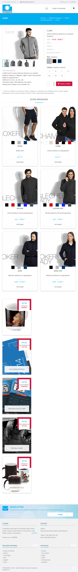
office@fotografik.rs (28, 2)
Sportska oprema (46, 20)
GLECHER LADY (58, 208)
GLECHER (20, 208)
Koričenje (44, 562)
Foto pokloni (45, 553)
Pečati (43, 558)
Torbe (5, 562)
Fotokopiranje (45, 560)
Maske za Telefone (8, 551)
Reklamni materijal (55, 18)
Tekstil (67, 18)
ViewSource (5, 570)
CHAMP (58, 146)
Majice (43, 555)
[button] (42, 30)
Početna (43, 18)
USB (4, 558)
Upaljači (5, 560)
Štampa (43, 551)
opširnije (34, 533)
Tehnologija (6, 555)
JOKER (20, 271)
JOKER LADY (58, 271)
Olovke (5, 553)
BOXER (20, 146)
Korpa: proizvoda (59, 8)
